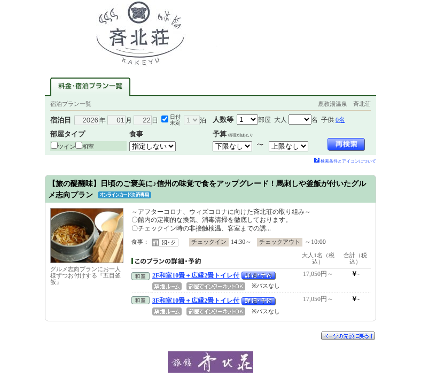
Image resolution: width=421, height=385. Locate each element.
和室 (88, 146)
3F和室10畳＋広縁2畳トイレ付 (195, 300)
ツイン (66, 146)
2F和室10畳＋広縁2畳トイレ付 (195, 275)
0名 (340, 120)
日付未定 (175, 120)
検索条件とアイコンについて (345, 161)
